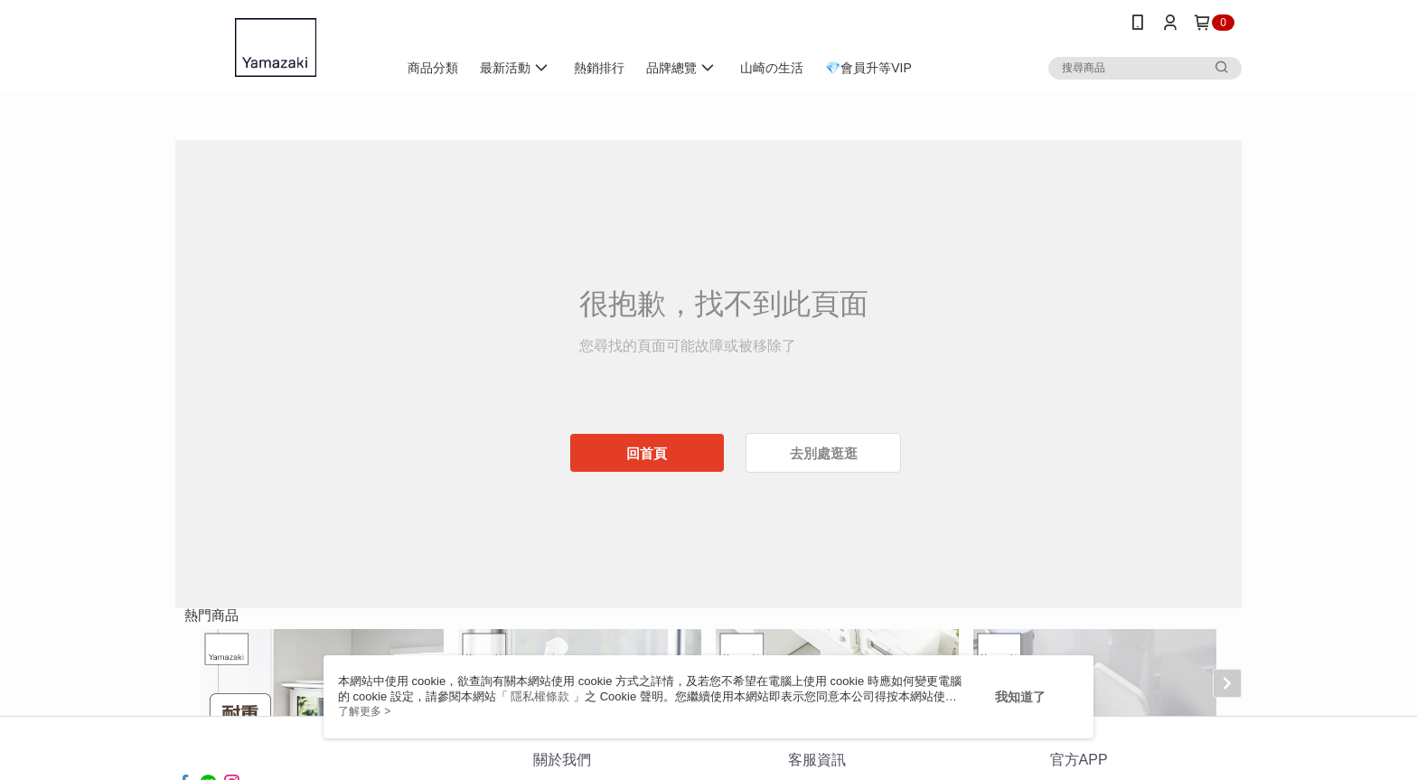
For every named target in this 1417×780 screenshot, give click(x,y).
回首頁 (646, 453)
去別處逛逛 (824, 453)
